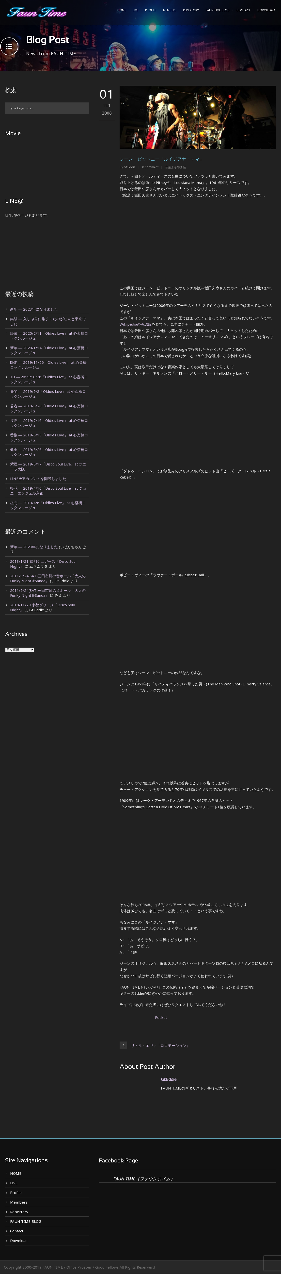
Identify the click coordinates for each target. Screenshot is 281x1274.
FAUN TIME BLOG (218, 10)
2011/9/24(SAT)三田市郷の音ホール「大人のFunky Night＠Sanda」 (48, 578)
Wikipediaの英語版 (136, 324)
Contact (243, 10)
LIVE (135, 10)
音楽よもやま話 (175, 167)
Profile (150, 10)
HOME (121, 10)
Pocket (161, 1017)
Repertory (191, 10)
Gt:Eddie (130, 167)
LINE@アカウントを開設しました (38, 478)
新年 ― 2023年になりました (34, 309)
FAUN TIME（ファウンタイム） (144, 1179)
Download (266, 10)
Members (169, 10)
